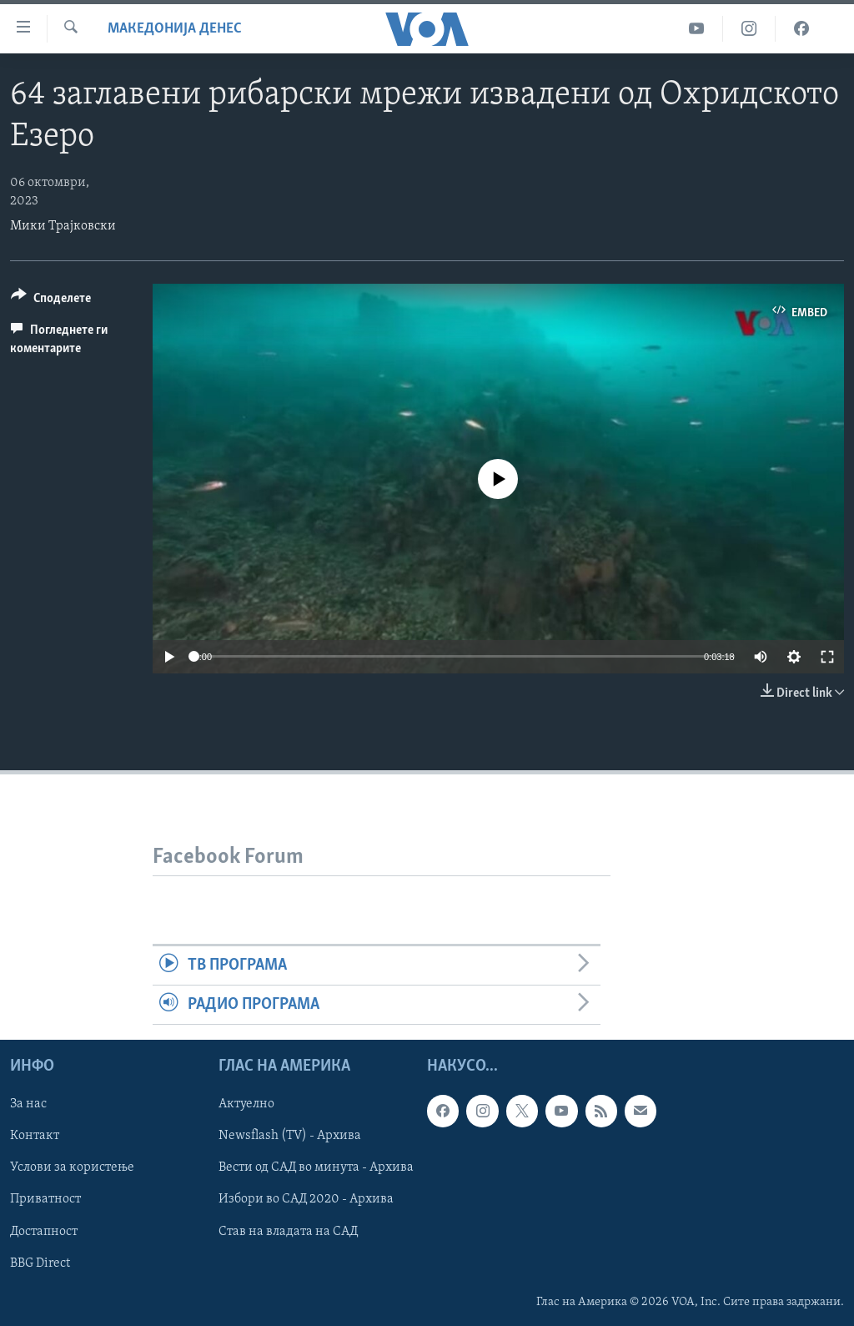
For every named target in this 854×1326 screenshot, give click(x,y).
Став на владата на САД (288, 1231)
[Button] (51, 301)
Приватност (45, 1200)
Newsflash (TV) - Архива (290, 1136)
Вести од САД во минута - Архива (316, 1168)
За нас (28, 1105)
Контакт (34, 1136)
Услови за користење (72, 1168)
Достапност (44, 1231)
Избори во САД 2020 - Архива (306, 1200)
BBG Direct (40, 1263)
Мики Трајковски (63, 226)
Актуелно (246, 1105)
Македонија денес (175, 29)
